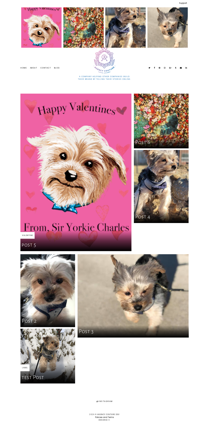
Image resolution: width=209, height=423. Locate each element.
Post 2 (29, 321)
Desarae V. (104, 420)
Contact (45, 67)
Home (23, 67)
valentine (27, 235)
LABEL (25, 367)
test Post (33, 377)
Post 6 (142, 142)
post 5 (29, 245)
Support (183, 3)
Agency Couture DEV (108, 414)
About (33, 67)
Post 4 (142, 217)
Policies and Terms (104, 417)
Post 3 (86, 331)
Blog (57, 67)
